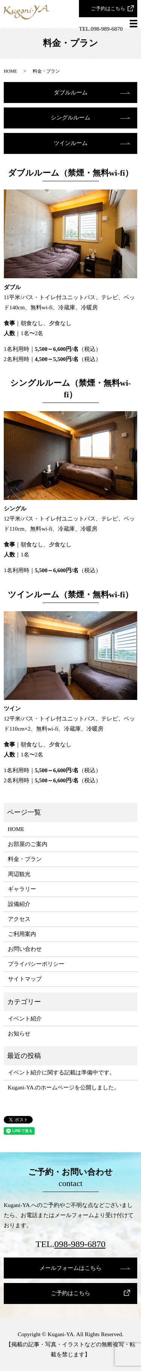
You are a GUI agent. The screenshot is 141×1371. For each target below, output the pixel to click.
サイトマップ (25, 979)
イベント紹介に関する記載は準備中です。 (61, 1073)
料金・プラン (25, 859)
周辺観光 (19, 874)
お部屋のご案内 (27, 844)
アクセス (19, 919)
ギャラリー (22, 889)
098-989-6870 (80, 1244)
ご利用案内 (22, 934)
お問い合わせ (25, 949)
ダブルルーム (71, 92)
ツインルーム (71, 143)
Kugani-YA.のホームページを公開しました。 (64, 1088)
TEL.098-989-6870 (101, 29)
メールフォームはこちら (70, 1268)
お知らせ (19, 1034)
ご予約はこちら (108, 8)
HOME (10, 71)
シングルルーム (70, 118)
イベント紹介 (25, 1019)
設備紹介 (19, 904)
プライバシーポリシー (36, 964)
